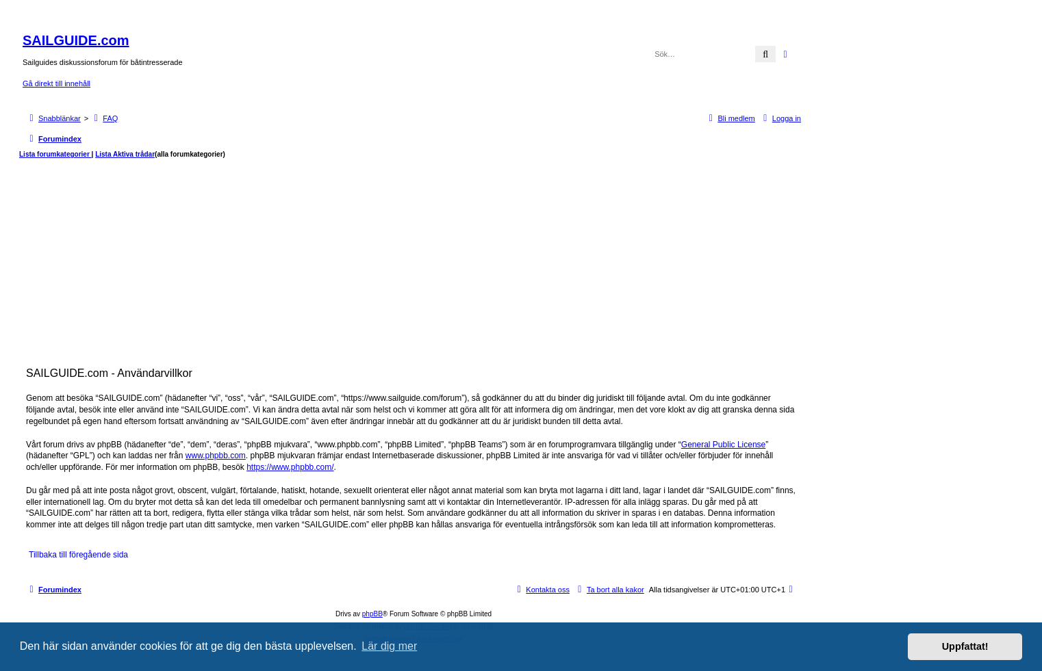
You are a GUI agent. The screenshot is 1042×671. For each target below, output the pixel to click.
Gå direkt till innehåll (56, 83)
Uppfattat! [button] (965, 646)
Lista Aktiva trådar (125, 154)
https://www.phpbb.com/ (289, 467)
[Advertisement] (413, 261)
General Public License (723, 444)
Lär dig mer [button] (389, 646)
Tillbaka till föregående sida (78, 555)
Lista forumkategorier (55, 154)
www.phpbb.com (216, 455)
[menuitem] (104, 118)
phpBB (372, 614)
